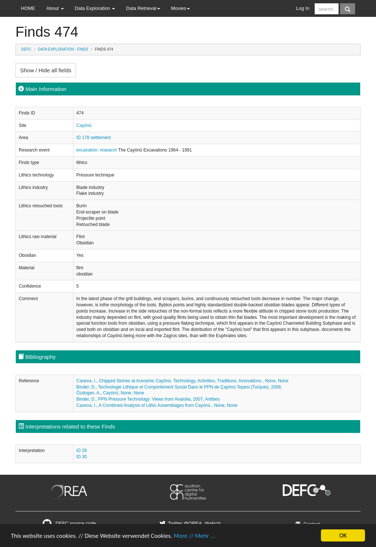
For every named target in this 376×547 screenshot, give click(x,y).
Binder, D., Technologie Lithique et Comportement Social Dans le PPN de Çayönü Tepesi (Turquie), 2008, (179, 387)
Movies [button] (180, 8)
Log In (302, 8)
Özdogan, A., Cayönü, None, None (110, 392)
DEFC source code (69, 523)
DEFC (26, 49)
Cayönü (83, 125)
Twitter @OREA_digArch (189, 523)
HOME (28, 8)
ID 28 (81, 450)
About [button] (55, 8)
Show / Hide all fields (45, 70)
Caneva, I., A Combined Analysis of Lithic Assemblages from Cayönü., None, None (157, 405)
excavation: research (97, 150)
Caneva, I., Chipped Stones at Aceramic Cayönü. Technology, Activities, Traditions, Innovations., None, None (182, 380)
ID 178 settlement (93, 137)
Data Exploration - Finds (63, 49)
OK (343, 535)
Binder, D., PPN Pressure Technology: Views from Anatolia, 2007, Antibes (148, 399)
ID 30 (81, 456)
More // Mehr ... (194, 536)
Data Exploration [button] (95, 8)
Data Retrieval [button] (143, 8)
